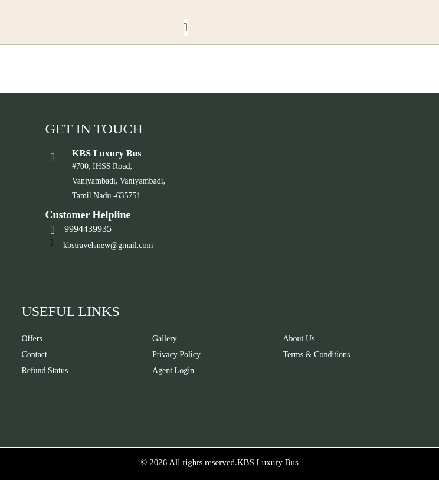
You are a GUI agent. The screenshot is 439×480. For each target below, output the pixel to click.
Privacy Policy (176, 354)
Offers (31, 338)
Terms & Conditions (316, 354)
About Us (298, 338)
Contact (34, 354)
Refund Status (44, 370)
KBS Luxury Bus (268, 462)
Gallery (164, 338)
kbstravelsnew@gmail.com (108, 245)
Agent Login (173, 370)
